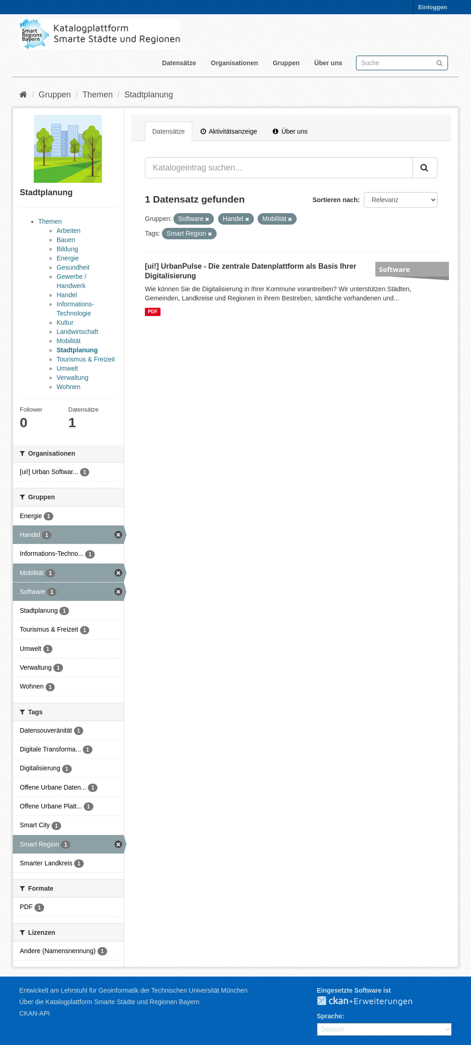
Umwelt (67, 368)
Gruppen (286, 63)
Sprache (329, 1016)
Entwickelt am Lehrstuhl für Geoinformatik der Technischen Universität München (133, 990)
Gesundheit (73, 267)
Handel (67, 295)
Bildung (67, 249)
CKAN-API (34, 1013)
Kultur (65, 322)
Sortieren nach (334, 199)
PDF (152, 311)
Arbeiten (68, 230)
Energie (68, 258)
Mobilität (68, 341)
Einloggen (432, 7)
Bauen (66, 239)
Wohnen (68, 386)
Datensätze (179, 63)
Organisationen (234, 63)
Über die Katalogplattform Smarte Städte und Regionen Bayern (109, 1001)
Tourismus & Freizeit (86, 359)
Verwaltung (72, 377)
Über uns (328, 63)
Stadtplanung (148, 94)
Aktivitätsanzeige (229, 131)
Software (394, 269)
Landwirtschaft (77, 331)
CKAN (372, 1001)
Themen (97, 94)
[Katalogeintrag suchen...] (279, 167)
